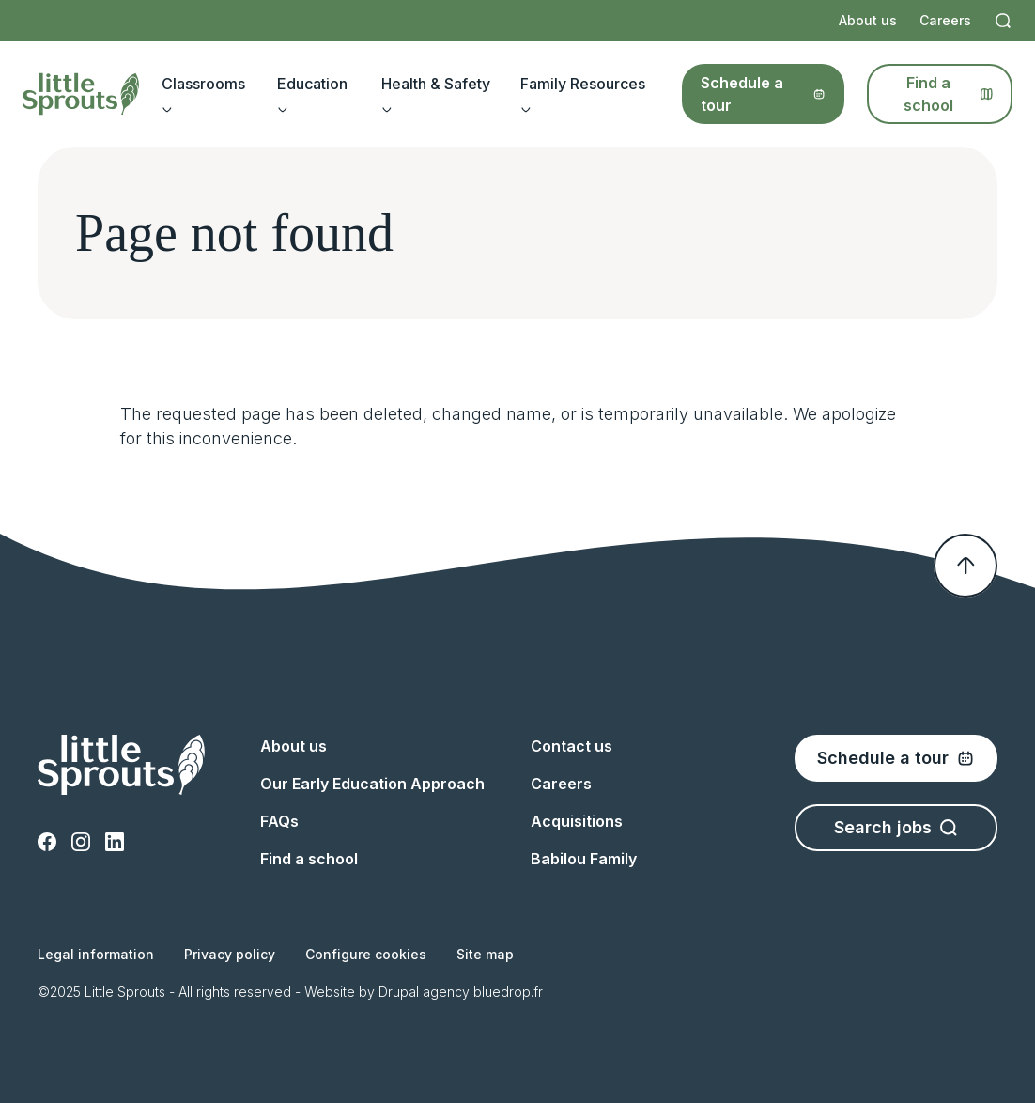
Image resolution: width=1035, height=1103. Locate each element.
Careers (945, 20)
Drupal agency (424, 992)
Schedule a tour (763, 94)
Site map (485, 954)
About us (868, 20)
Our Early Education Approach (372, 783)
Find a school (949, 94)
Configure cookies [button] (365, 954)
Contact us (571, 746)
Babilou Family (584, 858)
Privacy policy (229, 954)
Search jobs (896, 827)
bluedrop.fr (508, 992)
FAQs (279, 821)
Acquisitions (577, 821)
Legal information (96, 954)
